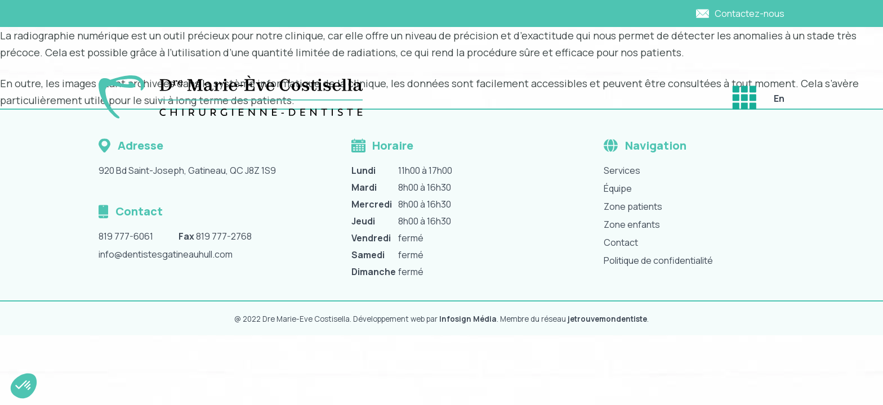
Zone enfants (632, 224)
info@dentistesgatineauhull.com (166, 254)
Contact (621, 242)
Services (622, 170)
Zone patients (633, 206)
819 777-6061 (126, 236)
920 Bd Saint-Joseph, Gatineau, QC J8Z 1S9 (187, 170)
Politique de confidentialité (658, 260)
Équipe (618, 188)
